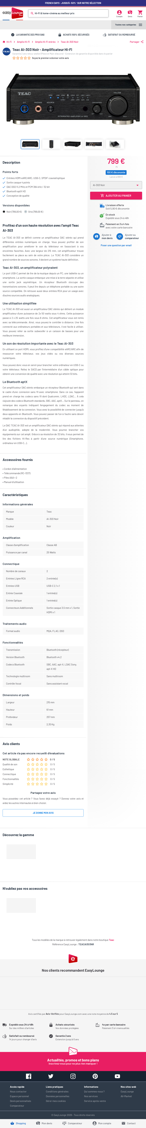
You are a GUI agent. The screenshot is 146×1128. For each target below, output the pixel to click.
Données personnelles (57, 1096)
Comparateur (17, 1105)
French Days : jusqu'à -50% (73, 3)
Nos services (91, 1096)
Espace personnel (19, 1096)
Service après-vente (95, 1100)
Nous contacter (18, 1091)
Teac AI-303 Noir (70, 41)
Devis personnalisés (20, 1100)
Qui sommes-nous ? (94, 1091)
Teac (111, 939)
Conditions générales (57, 1091)
